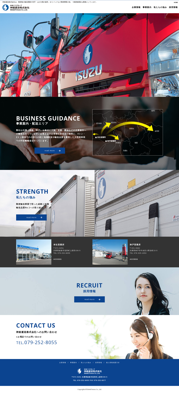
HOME (176, 2)
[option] (89, 55)
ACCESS (58, 259)
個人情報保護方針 (113, 362)
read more (52, 150)
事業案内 (147, 7)
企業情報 (136, 7)
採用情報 (173, 7)
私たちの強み (160, 7)
